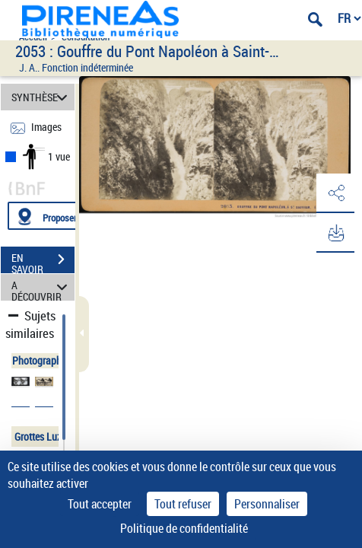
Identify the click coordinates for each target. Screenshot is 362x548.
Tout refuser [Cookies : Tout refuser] (182, 503)
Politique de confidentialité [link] (184, 528)
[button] (335, 193)
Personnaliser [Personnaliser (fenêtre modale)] (267, 503)
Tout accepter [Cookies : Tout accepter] (100, 503)
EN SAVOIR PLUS (43, 261)
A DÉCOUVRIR (41, 287)
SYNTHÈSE (41, 97)
